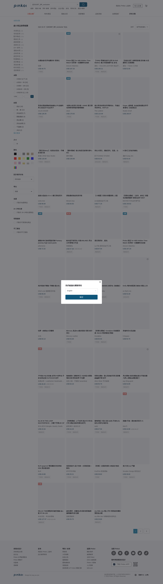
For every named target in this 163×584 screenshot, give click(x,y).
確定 (81, 297)
